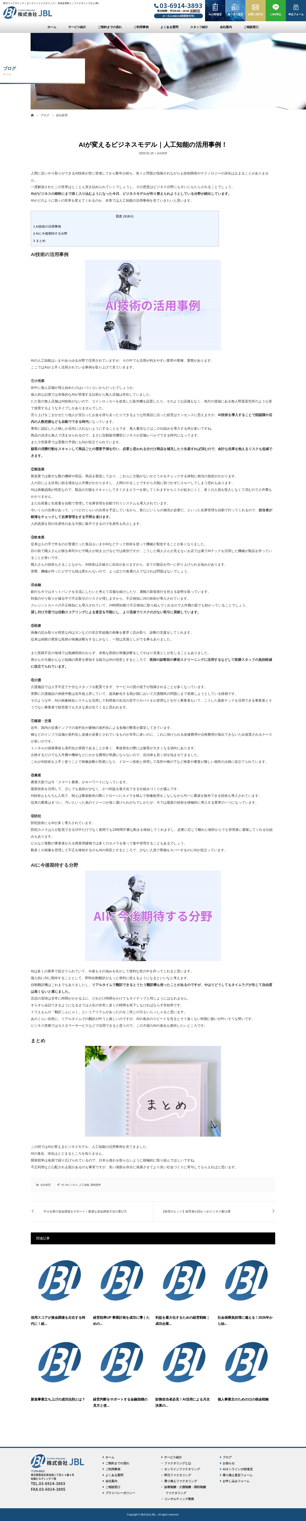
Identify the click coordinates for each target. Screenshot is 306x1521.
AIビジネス (71, 1184)
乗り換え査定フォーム (237, 1475)
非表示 (128, 216)
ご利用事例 (141, 27)
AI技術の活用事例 (47, 226)
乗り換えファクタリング (180, 1481)
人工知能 (84, 1184)
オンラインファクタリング (182, 1469)
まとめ (39, 240)
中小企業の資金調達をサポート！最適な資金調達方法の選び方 (85, 1211)
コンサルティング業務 (179, 1499)
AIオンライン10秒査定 (238, 1469)
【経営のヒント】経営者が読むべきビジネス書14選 (196, 1211)
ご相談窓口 (251, 27)
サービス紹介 (77, 27)
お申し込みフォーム (236, 1481)
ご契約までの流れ (110, 27)
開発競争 (96, 1184)
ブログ (227, 1457)
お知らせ (229, 1463)
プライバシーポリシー (120, 1493)
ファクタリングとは (177, 1463)
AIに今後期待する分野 (50, 233)
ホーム (51, 27)
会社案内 (226, 27)
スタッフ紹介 (199, 27)
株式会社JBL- (149, 1514)
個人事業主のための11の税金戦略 (243, 1399)
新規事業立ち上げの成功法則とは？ (58, 1399)
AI (62, 1184)
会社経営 (162, 153)
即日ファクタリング (177, 1475)
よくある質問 (169, 27)
